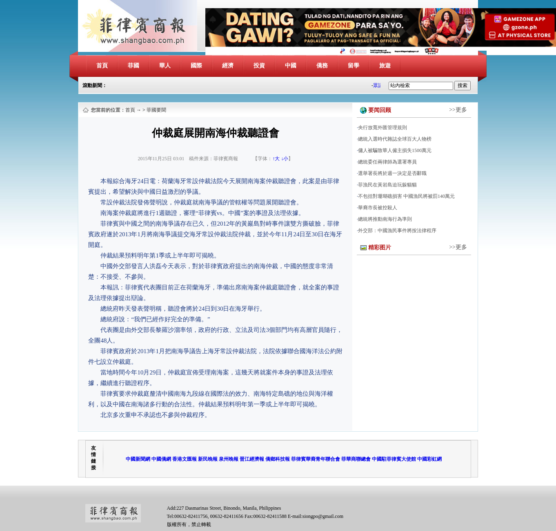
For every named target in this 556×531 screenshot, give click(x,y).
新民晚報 (208, 459)
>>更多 (458, 110)
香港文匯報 (184, 459)
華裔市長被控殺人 (377, 208)
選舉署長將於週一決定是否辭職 (392, 173)
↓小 (284, 158)
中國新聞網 (138, 459)
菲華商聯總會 (356, 459)
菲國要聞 (156, 110)
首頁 (102, 66)
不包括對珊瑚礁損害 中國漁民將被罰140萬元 (406, 196)
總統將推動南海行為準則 (385, 219)
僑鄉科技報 (277, 459)
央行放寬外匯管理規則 (382, 127)
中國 (290, 66)
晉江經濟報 (252, 459)
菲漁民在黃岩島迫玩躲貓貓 (387, 185)
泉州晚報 (228, 459)
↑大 (276, 158)
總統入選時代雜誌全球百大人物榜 (394, 139)
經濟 (228, 66)
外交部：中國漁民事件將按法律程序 (397, 230)
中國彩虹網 (429, 459)
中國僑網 (161, 459)
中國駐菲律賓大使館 (394, 459)
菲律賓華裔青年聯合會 (315, 459)
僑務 (322, 66)
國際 (196, 66)
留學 (353, 66)
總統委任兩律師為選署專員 (387, 162)
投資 (259, 66)
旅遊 (385, 66)
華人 (165, 66)
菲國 (133, 66)
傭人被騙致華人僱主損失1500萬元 (394, 150)
